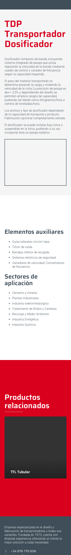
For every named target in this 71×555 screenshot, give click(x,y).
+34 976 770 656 (23, 551)
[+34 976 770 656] (7, 551)
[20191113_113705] (35, 162)
